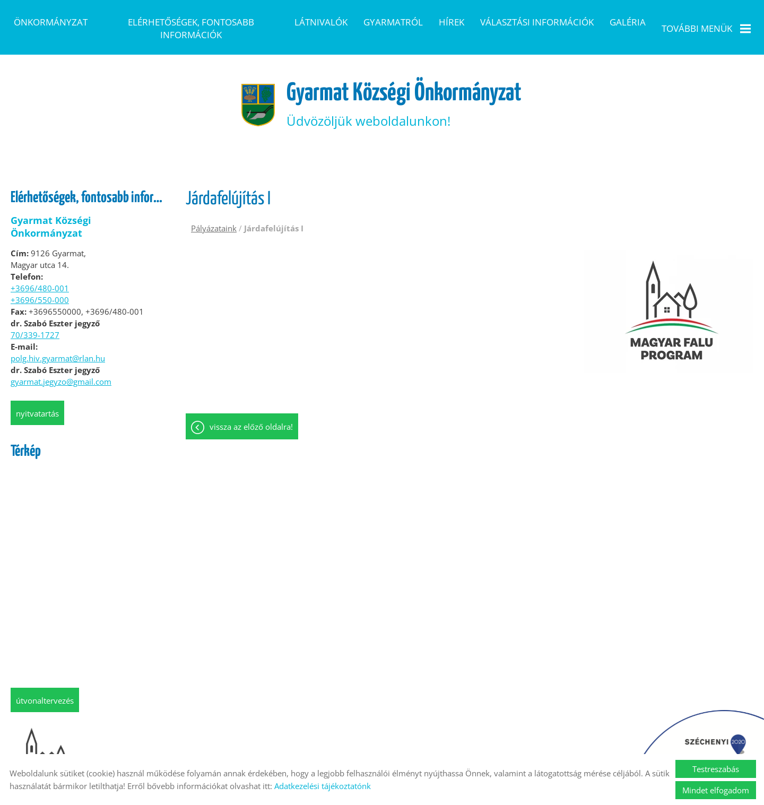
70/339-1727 (35, 318)
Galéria (628, 22)
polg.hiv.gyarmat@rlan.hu (58, 341)
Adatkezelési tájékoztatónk (322, 786)
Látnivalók (321, 22)
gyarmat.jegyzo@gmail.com (61, 365)
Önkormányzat (51, 22)
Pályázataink (214, 211)
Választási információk (537, 22)
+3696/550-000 (40, 283)
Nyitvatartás (37, 397)
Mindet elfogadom (715, 790)
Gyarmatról (393, 22)
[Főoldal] (253, 88)
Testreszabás (715, 769)
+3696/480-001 (40, 271)
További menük (706, 28)
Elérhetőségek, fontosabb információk (191, 28)
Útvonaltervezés (45, 684)
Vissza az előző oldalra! (251, 411)
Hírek (451, 22)
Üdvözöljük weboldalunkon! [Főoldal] (405, 87)
